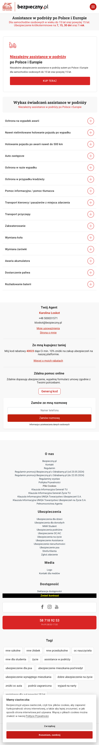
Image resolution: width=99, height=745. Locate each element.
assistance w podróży (57, 659)
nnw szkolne (13, 650)
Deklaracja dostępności (49, 591)
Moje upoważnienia (48, 328)
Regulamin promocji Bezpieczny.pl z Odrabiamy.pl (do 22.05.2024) (49, 475)
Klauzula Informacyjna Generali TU (49, 489)
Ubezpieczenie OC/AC (49, 533)
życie (35, 659)
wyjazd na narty (67, 685)
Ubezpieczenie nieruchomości (49, 544)
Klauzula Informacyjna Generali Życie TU (49, 493)
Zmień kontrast (49, 595)
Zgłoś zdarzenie (49, 554)
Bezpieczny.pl (49, 461)
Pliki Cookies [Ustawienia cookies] (49, 486)
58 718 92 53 (49, 620)
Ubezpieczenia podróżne (49, 530)
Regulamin (49, 468)
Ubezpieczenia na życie (49, 537)
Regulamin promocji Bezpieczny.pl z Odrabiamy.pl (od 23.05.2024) (49, 472)
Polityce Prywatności (37, 716)
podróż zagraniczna (40, 685)
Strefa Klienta (50, 551)
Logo (49, 570)
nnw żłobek (33, 650)
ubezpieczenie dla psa (19, 668)
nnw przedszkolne (57, 650)
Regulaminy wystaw (49, 479)
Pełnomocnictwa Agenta (49, 503)
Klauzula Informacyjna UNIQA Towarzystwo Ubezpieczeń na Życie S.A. (49, 500)
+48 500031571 (48, 318)
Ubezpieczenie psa (49, 547)
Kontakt (49, 464)
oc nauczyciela (83, 650)
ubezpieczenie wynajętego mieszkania (28, 677)
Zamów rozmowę (49, 418)
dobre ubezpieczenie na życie (75, 677)
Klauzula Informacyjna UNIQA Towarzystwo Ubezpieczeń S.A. (49, 496)
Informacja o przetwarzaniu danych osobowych (50, 424)
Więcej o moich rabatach (48, 360)
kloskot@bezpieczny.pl (48, 322)
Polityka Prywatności (50, 482)
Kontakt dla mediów (49, 573)
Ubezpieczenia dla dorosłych (49, 522)
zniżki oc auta (14, 685)
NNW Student (49, 526)
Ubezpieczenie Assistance (49, 540)
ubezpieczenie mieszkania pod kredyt (60, 668)
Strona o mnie (48, 332)
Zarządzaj (49, 726)
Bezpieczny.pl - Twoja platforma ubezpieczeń (25, 7)
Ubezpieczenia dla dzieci (49, 519)
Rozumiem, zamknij (49, 734)
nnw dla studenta (16, 659)
